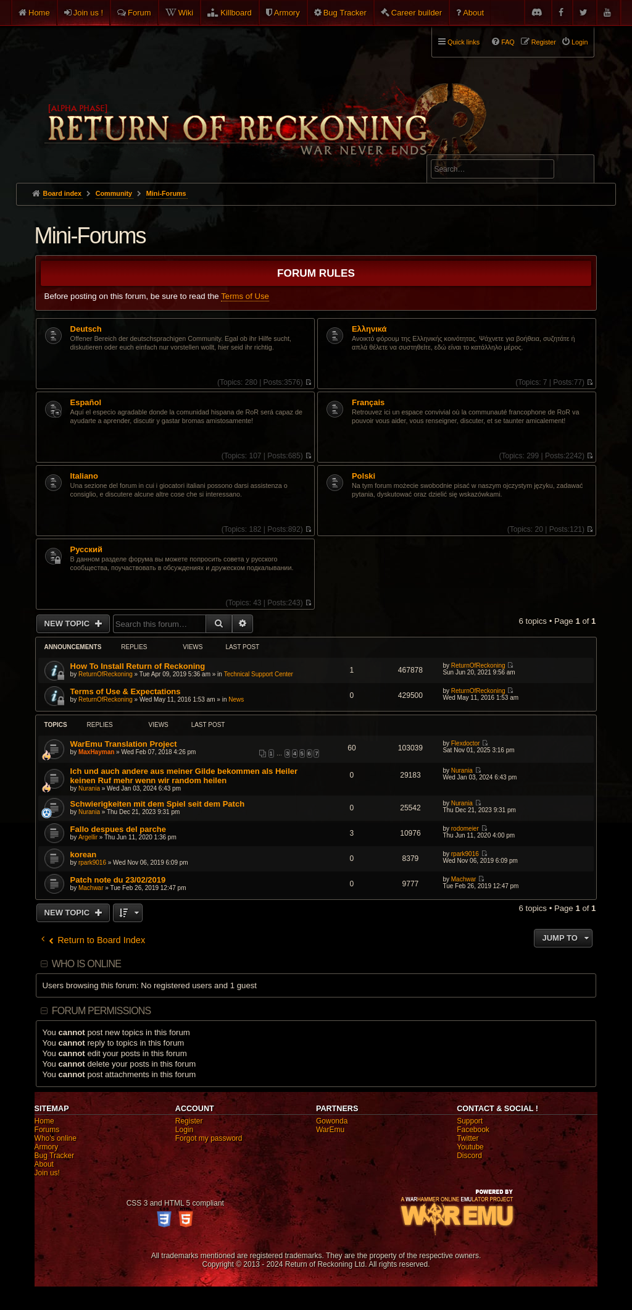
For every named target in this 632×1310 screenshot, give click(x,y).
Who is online (86, 964)
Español (85, 402)
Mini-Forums (90, 235)
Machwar (91, 887)
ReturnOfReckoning (105, 674)
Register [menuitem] (543, 42)
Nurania (89, 788)
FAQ (508, 42)
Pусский (86, 549)
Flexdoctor (465, 743)
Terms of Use (245, 296)
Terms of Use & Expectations (125, 691)
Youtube (470, 1147)
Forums (47, 1129)
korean (83, 854)
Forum (139, 12)
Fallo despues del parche (118, 829)
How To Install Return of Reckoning (138, 666)
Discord (469, 1155)
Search (577, 171)
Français (368, 402)
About (473, 12)
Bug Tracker (345, 12)
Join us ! (88, 12)
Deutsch (86, 329)
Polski (363, 476)
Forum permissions (101, 1011)
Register (189, 1121)
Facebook (473, 1129)
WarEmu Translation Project (123, 744)
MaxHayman (96, 752)
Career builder (416, 12)
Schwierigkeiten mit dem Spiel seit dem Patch (157, 803)
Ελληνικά (369, 329)
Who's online (56, 1138)
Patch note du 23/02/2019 (118, 879)
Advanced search (469, 149)
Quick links (463, 42)
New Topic (68, 623)
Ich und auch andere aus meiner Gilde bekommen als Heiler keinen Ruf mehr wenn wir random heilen (183, 775)
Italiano (84, 476)
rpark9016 (92, 862)
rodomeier (465, 828)
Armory (287, 12)
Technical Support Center (258, 674)
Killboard (236, 12)
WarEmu (330, 1129)
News (236, 699)
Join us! (47, 1173)
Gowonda (331, 1121)
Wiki (186, 12)
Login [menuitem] (580, 42)
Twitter (467, 1138)
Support (470, 1121)
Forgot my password (209, 1138)
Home (39, 12)
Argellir (88, 837)
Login (184, 1129)
